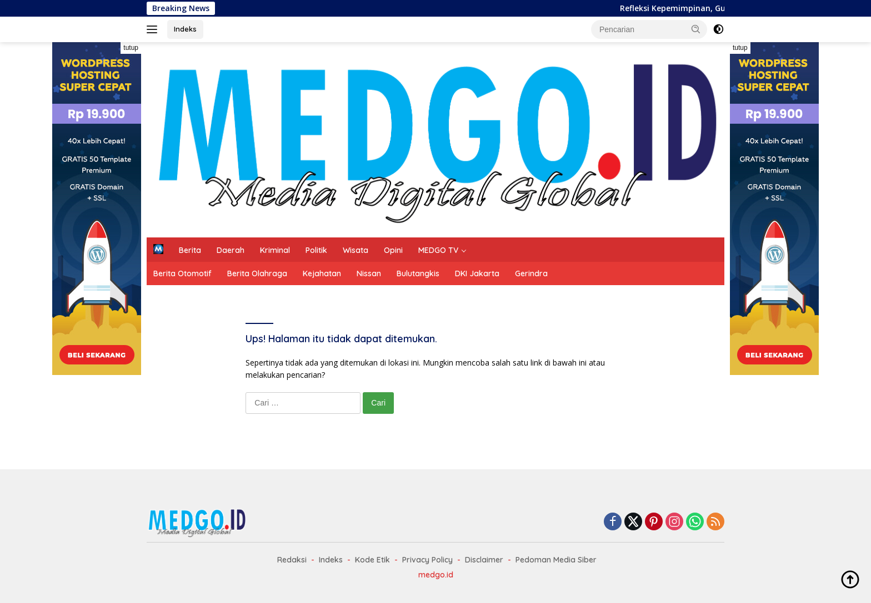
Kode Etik (372, 560)
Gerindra (531, 273)
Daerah (230, 250)
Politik (316, 250)
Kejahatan (322, 273)
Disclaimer (484, 560)
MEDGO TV (438, 250)
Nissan (369, 273)
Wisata (355, 250)
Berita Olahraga (257, 273)
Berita (190, 250)
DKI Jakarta (477, 273)
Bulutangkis (418, 273)
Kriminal (275, 250)
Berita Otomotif (182, 273)
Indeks (185, 28)
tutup (130, 48)
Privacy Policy (427, 560)
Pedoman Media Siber (556, 560)
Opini (393, 250)
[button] (696, 29)
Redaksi (292, 560)
